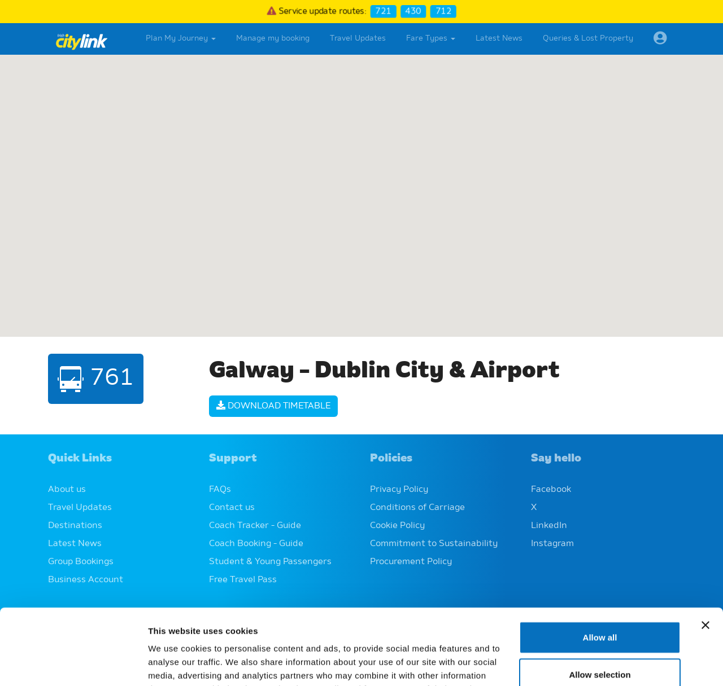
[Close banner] (705, 554)
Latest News (499, 38)
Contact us (232, 507)
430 (413, 11)
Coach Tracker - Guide (255, 525)
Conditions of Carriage (417, 507)
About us (67, 489)
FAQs (220, 489)
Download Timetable (273, 406)
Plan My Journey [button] (181, 38)
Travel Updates (358, 38)
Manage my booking (273, 38)
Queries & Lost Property (588, 38)
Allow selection (599, 603)
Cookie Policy (397, 525)
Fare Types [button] (430, 38)
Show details (593, 664)
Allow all (600, 566)
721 (383, 11)
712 (443, 11)
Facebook (551, 489)
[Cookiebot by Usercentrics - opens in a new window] (73, 664)
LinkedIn (549, 525)
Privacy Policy (399, 489)
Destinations (75, 525)
